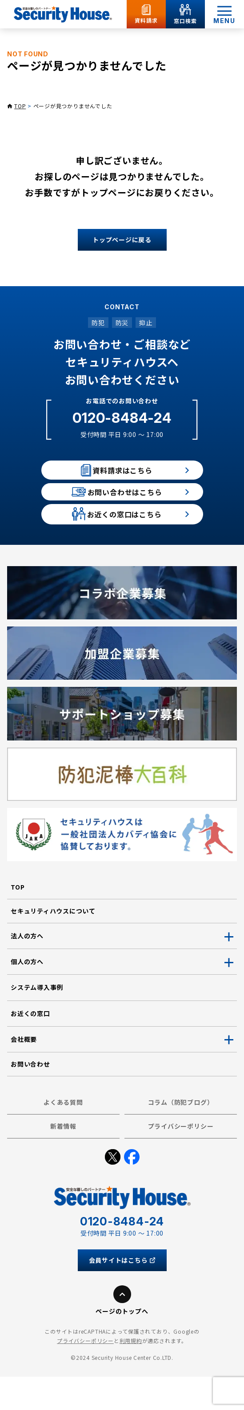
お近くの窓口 (30, 1046)
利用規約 (131, 1374)
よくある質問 (63, 1135)
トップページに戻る (122, 239)
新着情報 (63, 1159)
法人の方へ (27, 969)
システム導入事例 (37, 1020)
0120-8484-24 (121, 418)
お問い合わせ (30, 1097)
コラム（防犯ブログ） (181, 1135)
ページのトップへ (122, 1344)
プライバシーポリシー (181, 1159)
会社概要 (24, 1072)
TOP (20, 106)
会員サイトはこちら (122, 1293)
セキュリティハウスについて (53, 944)
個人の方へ (27, 995)
